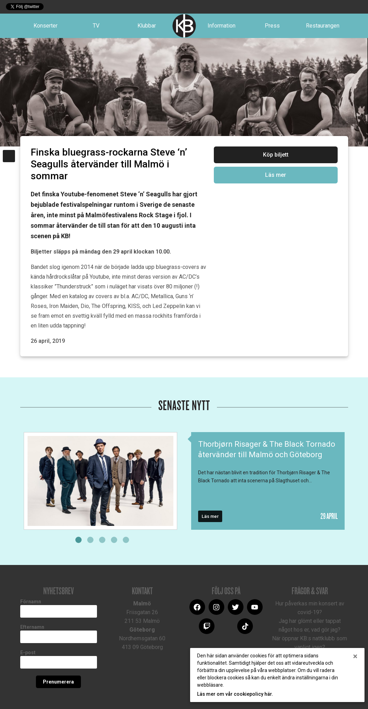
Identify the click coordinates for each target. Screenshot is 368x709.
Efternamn (32, 627)
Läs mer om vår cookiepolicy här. (235, 694)
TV (96, 25)
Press (272, 25)
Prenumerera (58, 682)
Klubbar (146, 25)
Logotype (184, 26)
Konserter (45, 25)
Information (221, 25)
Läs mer (275, 175)
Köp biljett (275, 154)
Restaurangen (322, 25)
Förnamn (30, 601)
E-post (28, 652)
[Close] (355, 656)
